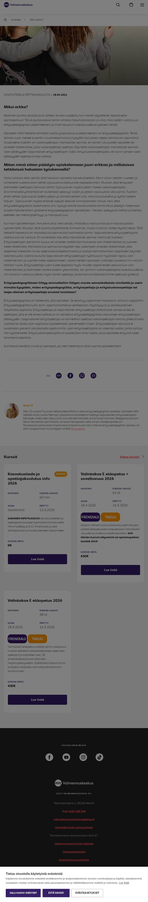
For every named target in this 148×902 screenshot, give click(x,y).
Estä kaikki (56, 893)
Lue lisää (124, 882)
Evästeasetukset (87, 893)
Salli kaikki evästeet (23, 893)
